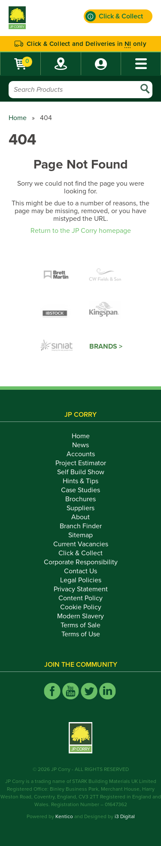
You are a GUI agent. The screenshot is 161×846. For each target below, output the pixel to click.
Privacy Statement (81, 589)
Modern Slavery (80, 616)
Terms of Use (80, 634)
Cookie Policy (80, 607)
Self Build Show (80, 472)
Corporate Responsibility (81, 562)
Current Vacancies (80, 544)
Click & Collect (80, 553)
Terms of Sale (80, 625)
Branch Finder (81, 526)
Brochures (80, 499)
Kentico (64, 816)
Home (18, 118)
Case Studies (80, 490)
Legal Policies (80, 580)
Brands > (105, 346)
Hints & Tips (80, 481)
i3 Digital (125, 816)
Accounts (81, 454)
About (80, 517)
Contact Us (80, 571)
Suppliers (80, 508)
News (80, 445)
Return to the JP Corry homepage (80, 230)
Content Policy (80, 598)
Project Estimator (80, 463)
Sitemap (80, 535)
